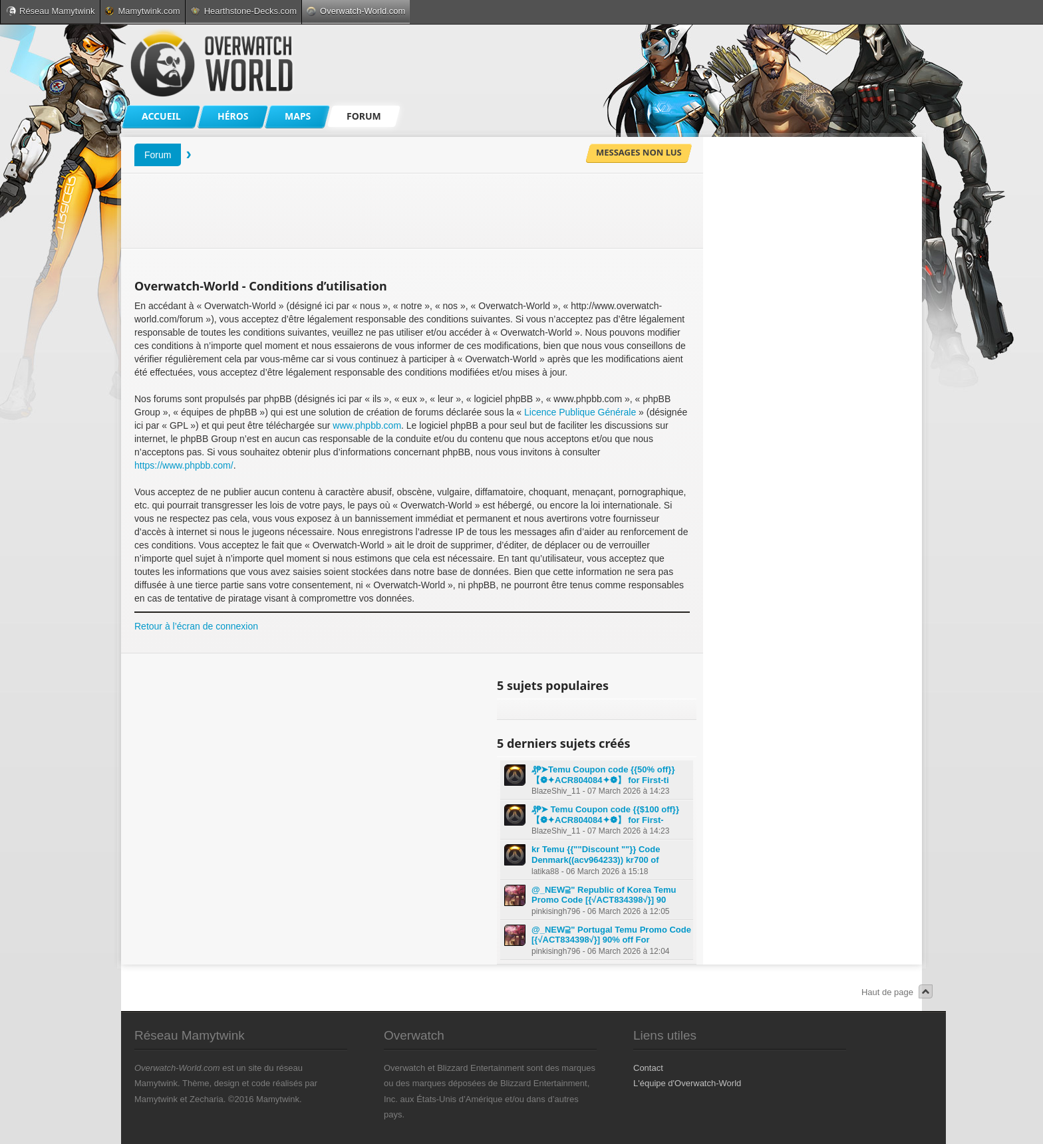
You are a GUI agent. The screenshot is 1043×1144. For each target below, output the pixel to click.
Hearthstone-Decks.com (243, 11)
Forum (157, 155)
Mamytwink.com (142, 11)
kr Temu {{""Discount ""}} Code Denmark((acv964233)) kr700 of (595, 854)
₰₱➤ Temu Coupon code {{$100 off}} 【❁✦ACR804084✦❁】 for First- (605, 814)
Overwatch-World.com (356, 11)
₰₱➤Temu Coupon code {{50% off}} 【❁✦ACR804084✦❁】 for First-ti (602, 774)
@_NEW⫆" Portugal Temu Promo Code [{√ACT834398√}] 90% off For (611, 935)
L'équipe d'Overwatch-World (687, 1083)
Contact (648, 1068)
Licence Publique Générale (580, 412)
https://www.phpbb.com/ (183, 465)
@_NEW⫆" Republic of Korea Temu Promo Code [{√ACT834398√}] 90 (603, 895)
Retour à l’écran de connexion (196, 626)
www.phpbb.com (367, 425)
